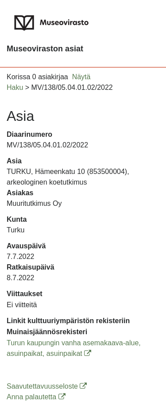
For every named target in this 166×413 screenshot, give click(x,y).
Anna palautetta (36, 397)
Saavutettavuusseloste (47, 386)
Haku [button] (15, 87)
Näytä (81, 77)
